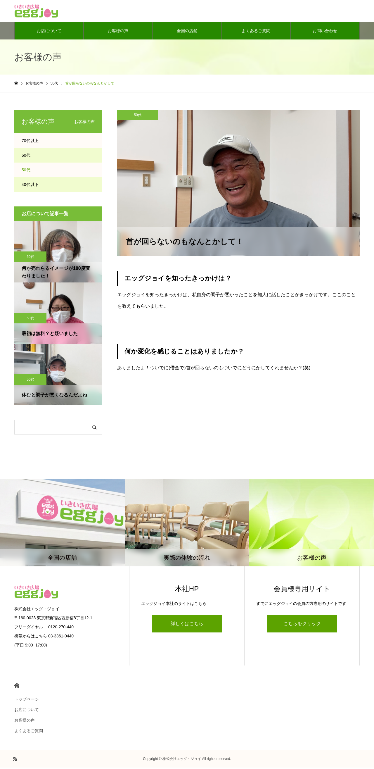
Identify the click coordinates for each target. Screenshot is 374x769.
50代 (137, 116)
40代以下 (30, 186)
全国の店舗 (187, 32)
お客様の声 (118, 32)
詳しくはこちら (187, 625)
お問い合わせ (325, 32)
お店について (49, 32)
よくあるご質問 (256, 32)
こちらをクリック (302, 625)
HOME (16, 686)
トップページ (26, 700)
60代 (26, 156)
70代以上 (30, 142)
